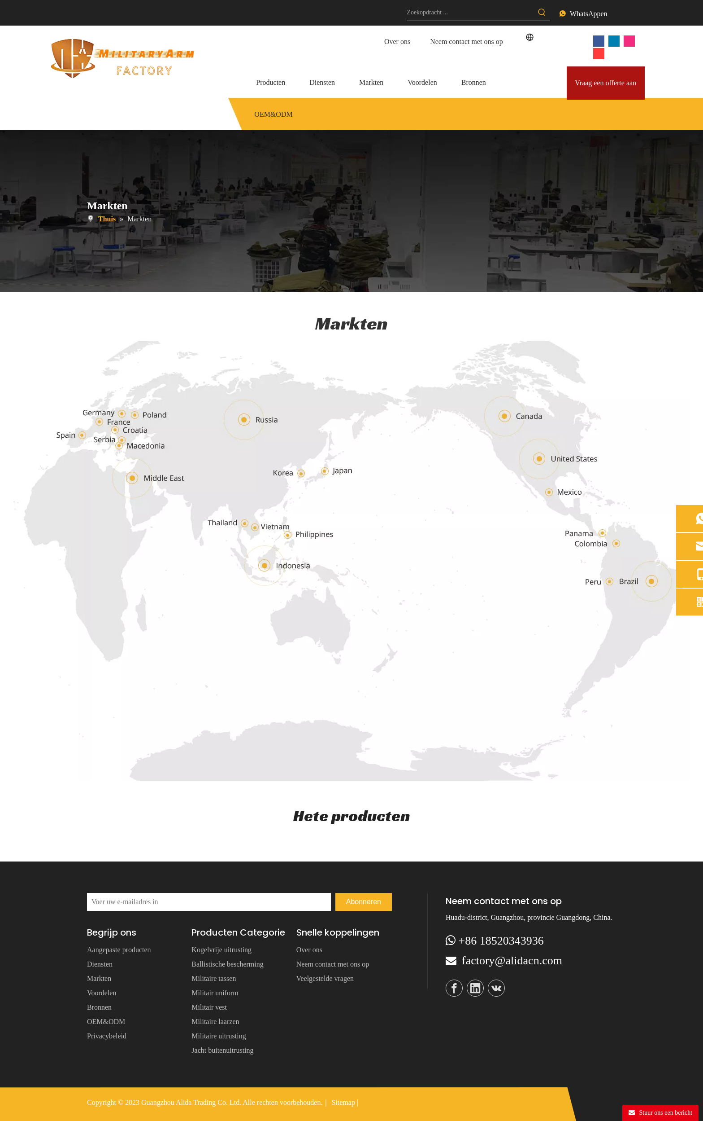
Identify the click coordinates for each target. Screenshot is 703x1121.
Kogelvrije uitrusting (221, 950)
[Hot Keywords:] (542, 12)
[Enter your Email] (209, 902)
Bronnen (99, 1007)
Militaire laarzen (215, 1021)
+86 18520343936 (501, 940)
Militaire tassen (213, 978)
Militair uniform (214, 993)
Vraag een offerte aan (605, 83)
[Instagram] (629, 40)
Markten (99, 978)
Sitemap (343, 1102)
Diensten (100, 964)
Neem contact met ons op (466, 41)
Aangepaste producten (119, 950)
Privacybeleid (106, 1036)
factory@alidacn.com (512, 960)
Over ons (397, 41)
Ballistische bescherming (227, 964)
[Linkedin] (614, 40)
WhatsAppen (589, 14)
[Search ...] (470, 12)
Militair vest (209, 1007)
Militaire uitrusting (218, 1036)
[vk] (598, 53)
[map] (351, 557)
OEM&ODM (106, 1021)
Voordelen (101, 993)
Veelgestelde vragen (325, 978)
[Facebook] (598, 40)
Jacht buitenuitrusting (222, 1050)
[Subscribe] (363, 902)
